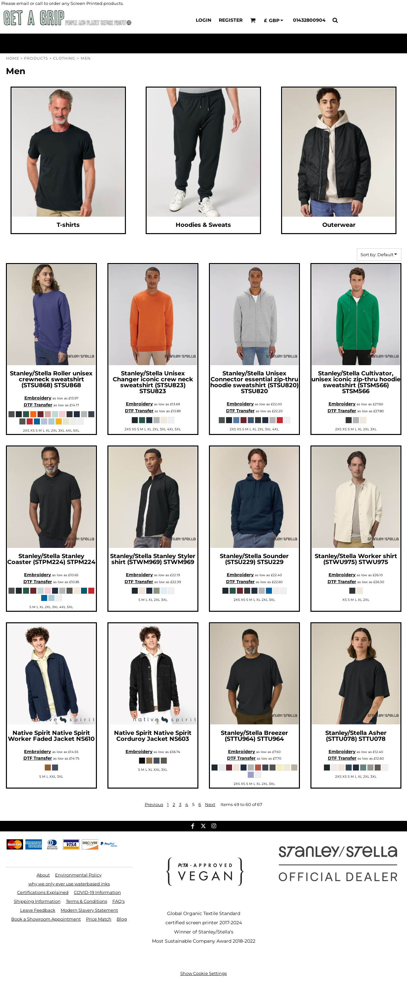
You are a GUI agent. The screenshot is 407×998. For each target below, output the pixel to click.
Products (36, 58)
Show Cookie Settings (203, 973)
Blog (122, 919)
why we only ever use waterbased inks (69, 883)
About (43, 874)
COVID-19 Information (97, 892)
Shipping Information (37, 901)
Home (12, 58)
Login (203, 20)
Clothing (64, 58)
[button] (253, 20)
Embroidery (37, 397)
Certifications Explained (43, 892)
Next (210, 804)
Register (231, 20)
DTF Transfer (38, 404)
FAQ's (118, 901)
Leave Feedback (37, 910)
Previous (154, 804)
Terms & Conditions (86, 901)
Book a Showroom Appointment (46, 919)
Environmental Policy (78, 874)
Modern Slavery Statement (89, 910)
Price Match (98, 919)
